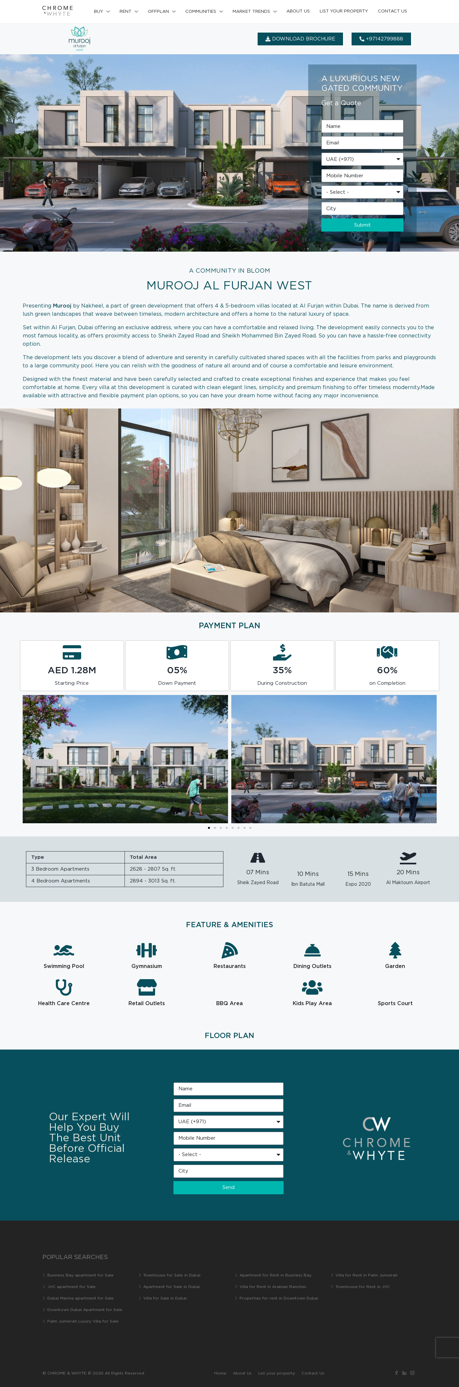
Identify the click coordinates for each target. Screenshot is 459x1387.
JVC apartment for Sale (71, 1287)
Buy (98, 11)
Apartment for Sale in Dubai (171, 1287)
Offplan (158, 11)
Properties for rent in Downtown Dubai (279, 1298)
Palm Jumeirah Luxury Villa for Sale (83, 1321)
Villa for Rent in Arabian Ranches (273, 1287)
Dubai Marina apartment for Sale (80, 1298)
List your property (344, 11)
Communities (200, 11)
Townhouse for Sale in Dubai (171, 1275)
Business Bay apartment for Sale (80, 1275)
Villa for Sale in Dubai (165, 1298)
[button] (29, 759)
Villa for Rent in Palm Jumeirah (366, 1275)
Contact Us (392, 11)
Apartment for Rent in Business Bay (275, 1275)
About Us (298, 11)
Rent (125, 11)
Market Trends (251, 11)
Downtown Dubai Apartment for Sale (84, 1310)
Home (220, 1373)
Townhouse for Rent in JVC (362, 1287)
